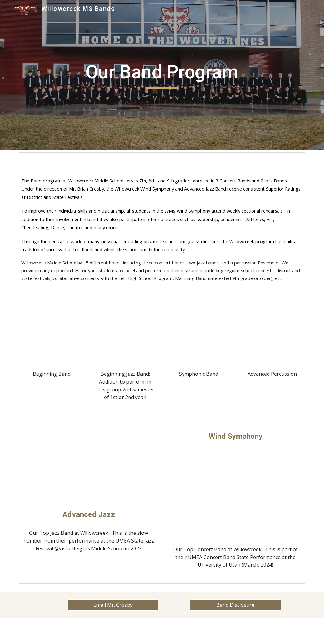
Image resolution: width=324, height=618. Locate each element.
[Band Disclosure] (235, 604)
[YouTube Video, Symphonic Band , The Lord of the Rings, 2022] (199, 333)
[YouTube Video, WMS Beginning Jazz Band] (125, 333)
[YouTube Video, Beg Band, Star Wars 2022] (52, 333)
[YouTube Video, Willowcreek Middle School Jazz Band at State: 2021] (88, 465)
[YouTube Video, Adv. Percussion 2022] (272, 333)
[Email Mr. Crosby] (113, 604)
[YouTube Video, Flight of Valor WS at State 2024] (235, 494)
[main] (162, 75)
